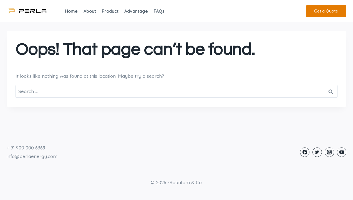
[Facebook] (304, 152)
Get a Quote (326, 11)
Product (110, 11)
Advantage (136, 11)
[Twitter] (317, 152)
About (90, 11)
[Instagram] (329, 152)
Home (71, 11)
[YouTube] (341, 152)
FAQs (159, 11)
